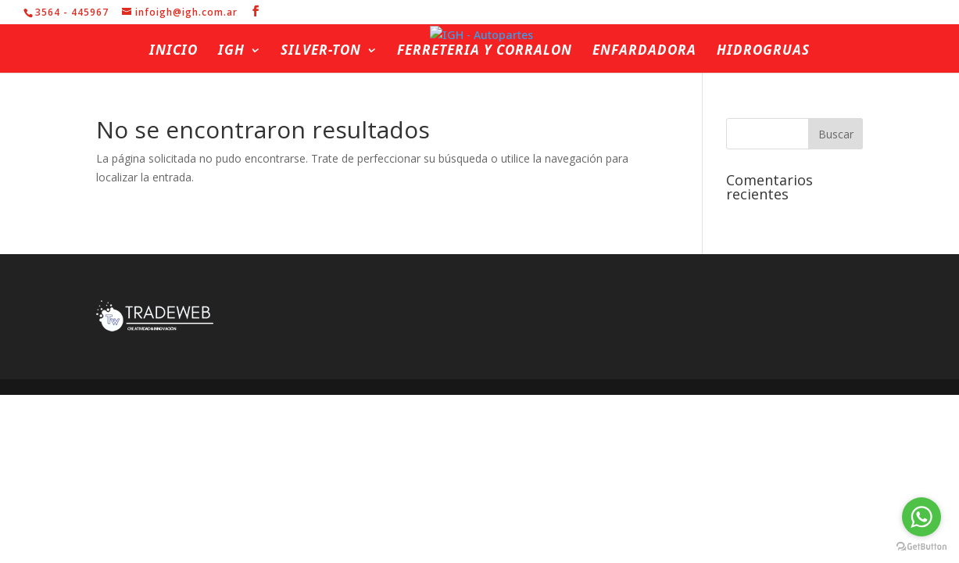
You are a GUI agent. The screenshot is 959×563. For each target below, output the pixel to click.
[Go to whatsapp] (921, 516)
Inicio (173, 52)
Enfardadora (644, 52)
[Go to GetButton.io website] (921, 547)
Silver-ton (321, 52)
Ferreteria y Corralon (484, 52)
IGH (231, 52)
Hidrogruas (763, 52)
